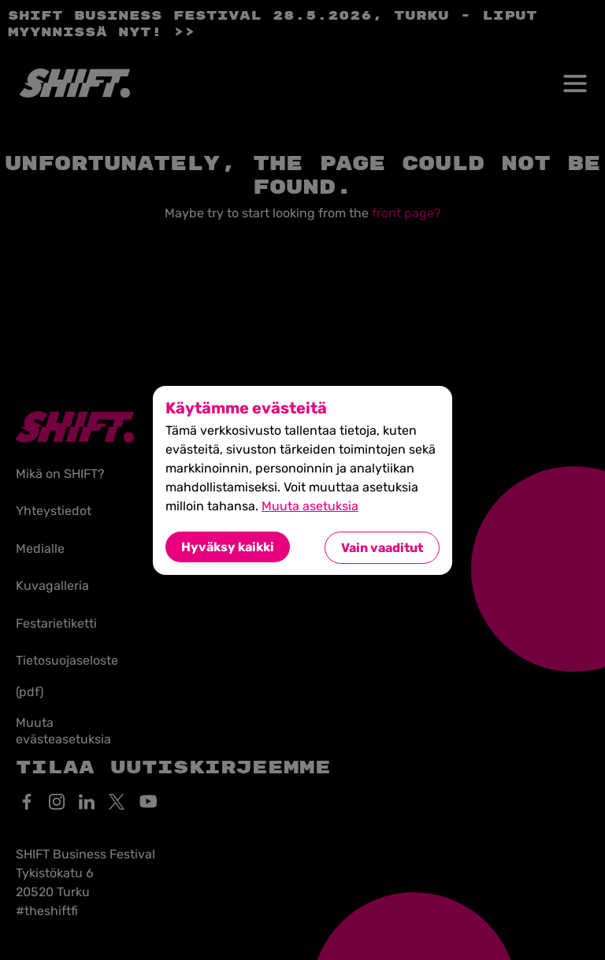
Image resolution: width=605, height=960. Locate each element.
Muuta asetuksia (310, 506)
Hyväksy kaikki (227, 546)
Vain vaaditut (382, 547)
